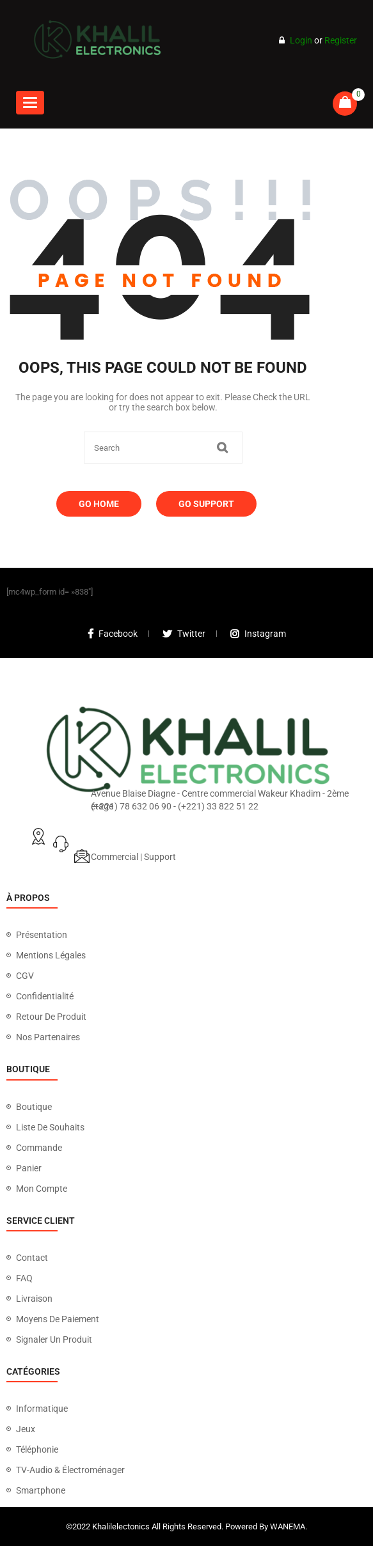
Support (160, 857)
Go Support (206, 504)
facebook (113, 634)
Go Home (99, 504)
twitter (184, 634)
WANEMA (287, 1526)
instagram (258, 634)
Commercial (114, 857)
